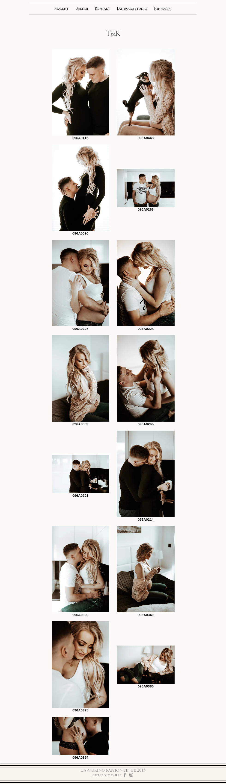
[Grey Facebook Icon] (124, 774)
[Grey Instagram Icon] (131, 774)
